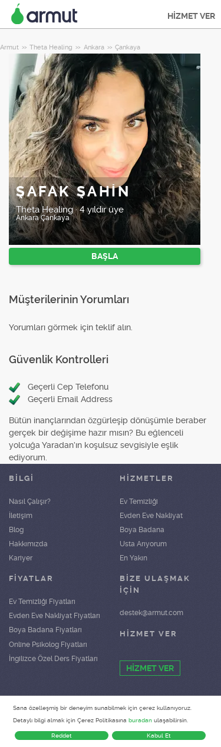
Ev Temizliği (139, 501)
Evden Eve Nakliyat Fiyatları (54, 616)
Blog (16, 530)
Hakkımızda (28, 544)
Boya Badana (142, 530)
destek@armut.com (151, 613)
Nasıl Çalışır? (30, 501)
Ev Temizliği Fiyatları (42, 601)
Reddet (61, 735)
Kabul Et (159, 735)
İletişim (20, 516)
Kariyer (20, 558)
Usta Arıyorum (143, 544)
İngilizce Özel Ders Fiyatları (53, 659)
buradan (140, 720)
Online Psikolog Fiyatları (48, 644)
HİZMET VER (191, 16)
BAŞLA (104, 256)
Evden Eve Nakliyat (151, 516)
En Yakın (133, 558)
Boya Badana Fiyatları (45, 630)
